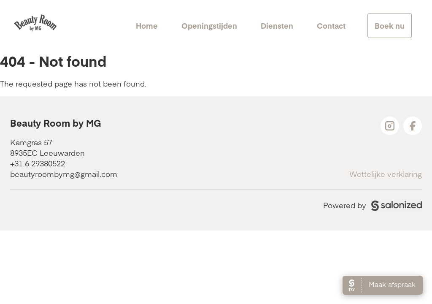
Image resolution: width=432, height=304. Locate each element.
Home (147, 25)
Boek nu (390, 25)
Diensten (277, 25)
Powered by (372, 205)
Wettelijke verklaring (385, 173)
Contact (331, 25)
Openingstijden (209, 25)
